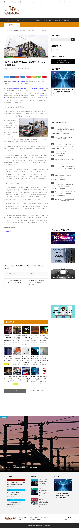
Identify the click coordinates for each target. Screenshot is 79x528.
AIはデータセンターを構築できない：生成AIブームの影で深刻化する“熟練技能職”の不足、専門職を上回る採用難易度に (65, 184)
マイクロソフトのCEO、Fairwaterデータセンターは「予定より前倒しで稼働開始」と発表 (65, 168)
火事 (28, 273)
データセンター (23, 273)
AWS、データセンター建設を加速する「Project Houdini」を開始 (63, 138)
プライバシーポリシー (42, 517)
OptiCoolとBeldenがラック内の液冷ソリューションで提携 (64, 176)
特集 (18, 20)
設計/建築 (63, 140)
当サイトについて (68, 20)
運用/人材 (63, 188)
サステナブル (63, 195)
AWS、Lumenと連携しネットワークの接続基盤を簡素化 (64, 160)
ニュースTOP (9, 20)
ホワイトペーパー (27, 20)
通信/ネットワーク (64, 163)
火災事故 (31, 273)
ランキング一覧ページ (18, 509)
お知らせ (57, 20)
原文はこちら (7, 231)
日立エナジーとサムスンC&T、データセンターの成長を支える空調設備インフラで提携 (65, 145)
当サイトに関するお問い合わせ (27, 519)
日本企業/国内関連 (65, 133)
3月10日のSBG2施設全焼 (18, 81)
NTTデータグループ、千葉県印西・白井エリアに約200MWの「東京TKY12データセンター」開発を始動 (65, 130)
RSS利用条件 (32, 517)
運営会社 (39, 519)
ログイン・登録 (47, 20)
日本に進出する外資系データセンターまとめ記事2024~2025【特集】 (65, 152)
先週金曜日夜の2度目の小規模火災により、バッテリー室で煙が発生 (26, 88)
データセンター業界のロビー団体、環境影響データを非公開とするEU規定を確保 (65, 192)
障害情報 (12, 25)
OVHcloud (17, 273)
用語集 (38, 20)
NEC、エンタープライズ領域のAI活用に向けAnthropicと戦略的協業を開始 (64, 200)
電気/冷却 (63, 148)
